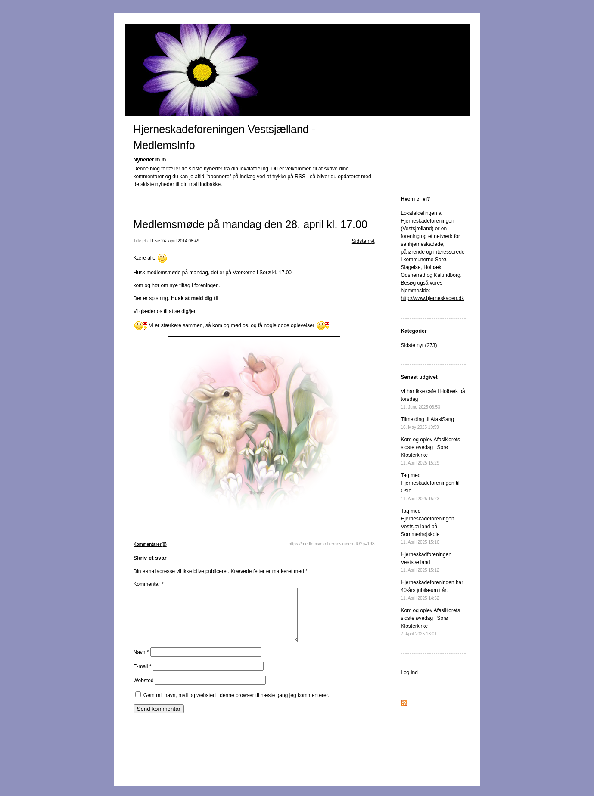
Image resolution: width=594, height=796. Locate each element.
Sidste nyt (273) (419, 345)
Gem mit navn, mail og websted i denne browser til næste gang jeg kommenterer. (236, 706)
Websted (144, 691)
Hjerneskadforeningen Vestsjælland (426, 562)
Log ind (409, 672)
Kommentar (149, 584)
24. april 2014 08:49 (180, 240)
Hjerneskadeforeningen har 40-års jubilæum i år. (432, 590)
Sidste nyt (363, 241)
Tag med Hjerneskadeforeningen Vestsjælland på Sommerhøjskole (427, 526)
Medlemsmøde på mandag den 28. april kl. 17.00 (250, 224)
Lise (156, 240)
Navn (141, 663)
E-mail (143, 677)
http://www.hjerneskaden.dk (432, 298)
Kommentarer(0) (150, 544)
